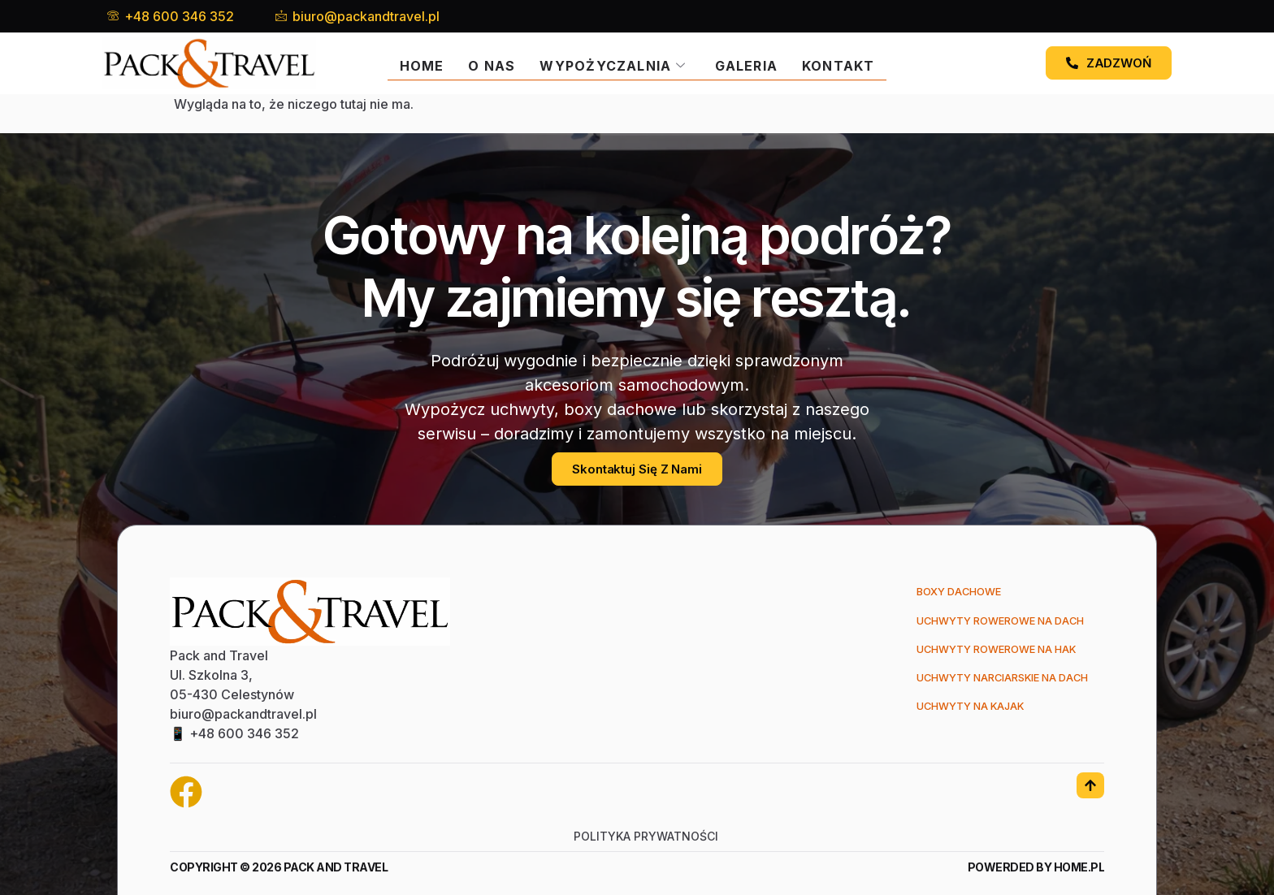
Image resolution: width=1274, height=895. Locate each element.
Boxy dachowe (943, 592)
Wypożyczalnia (612, 63)
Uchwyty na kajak (957, 713)
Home (417, 63)
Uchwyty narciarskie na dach (993, 683)
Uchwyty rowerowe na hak (986, 652)
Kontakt (841, 63)
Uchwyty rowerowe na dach (990, 622)
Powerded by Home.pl (1036, 867)
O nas (489, 63)
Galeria (749, 63)
